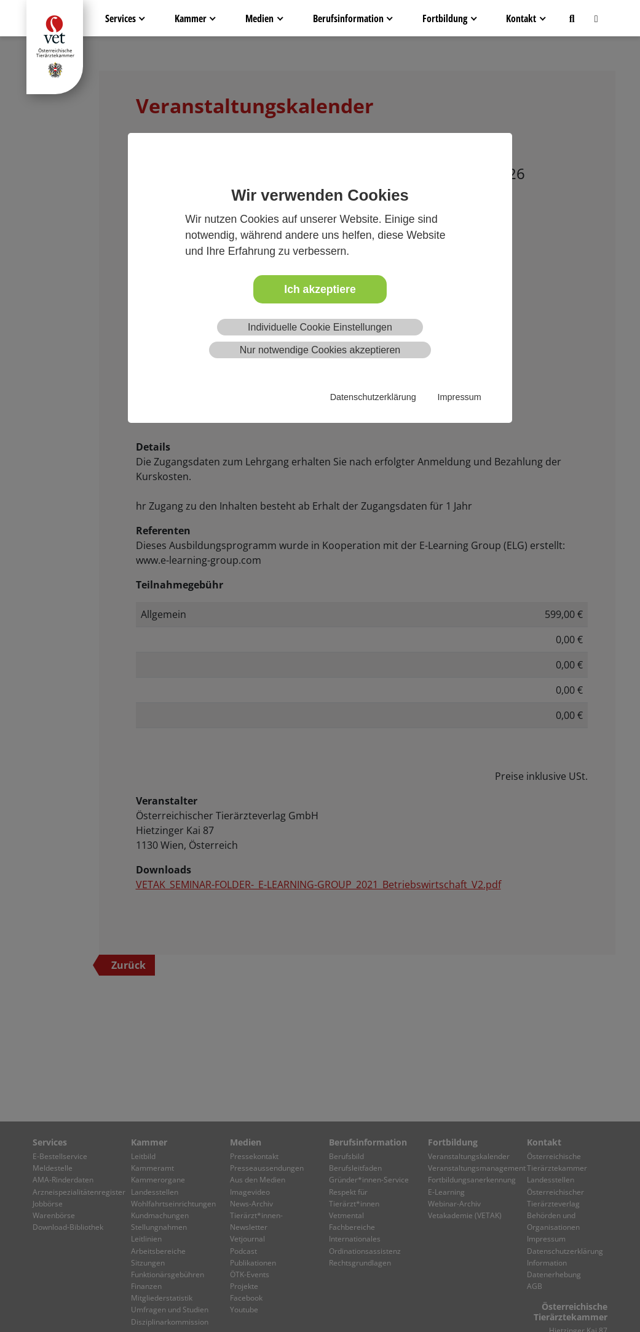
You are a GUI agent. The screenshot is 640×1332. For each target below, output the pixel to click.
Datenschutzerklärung (373, 397)
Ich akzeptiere (319, 289)
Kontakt (521, 18)
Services (120, 18)
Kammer (191, 18)
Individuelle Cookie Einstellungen (320, 327)
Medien (259, 18)
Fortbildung (444, 18)
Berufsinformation (348, 18)
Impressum (459, 397)
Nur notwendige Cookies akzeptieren (320, 350)
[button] (572, 18)
